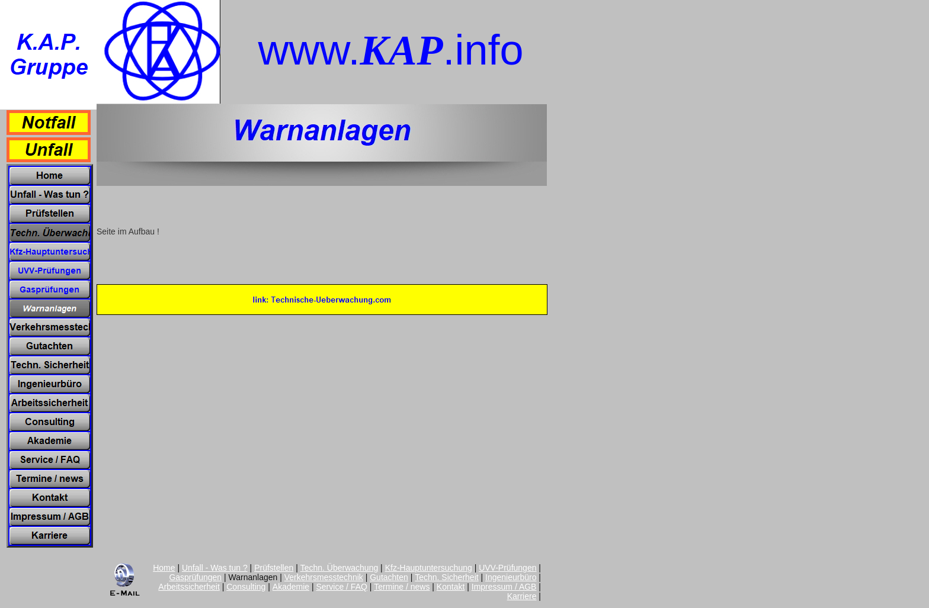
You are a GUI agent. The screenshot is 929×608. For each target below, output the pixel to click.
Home (164, 567)
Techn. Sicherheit (446, 577)
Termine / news (402, 586)
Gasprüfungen (195, 577)
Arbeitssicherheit (189, 586)
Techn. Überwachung (339, 567)
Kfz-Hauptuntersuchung (428, 567)
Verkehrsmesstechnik (323, 577)
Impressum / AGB (504, 586)
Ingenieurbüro (510, 577)
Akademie (291, 586)
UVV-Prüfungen (507, 567)
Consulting (245, 586)
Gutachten (389, 577)
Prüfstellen (273, 567)
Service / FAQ (341, 586)
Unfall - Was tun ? (215, 567)
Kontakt (450, 586)
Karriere (522, 596)
